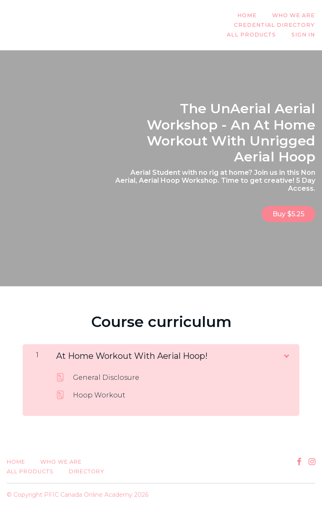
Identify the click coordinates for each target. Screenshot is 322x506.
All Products (252, 35)
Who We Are (294, 16)
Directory (86, 471)
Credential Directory (274, 25)
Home (247, 16)
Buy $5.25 (288, 214)
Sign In (303, 35)
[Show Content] (285, 354)
